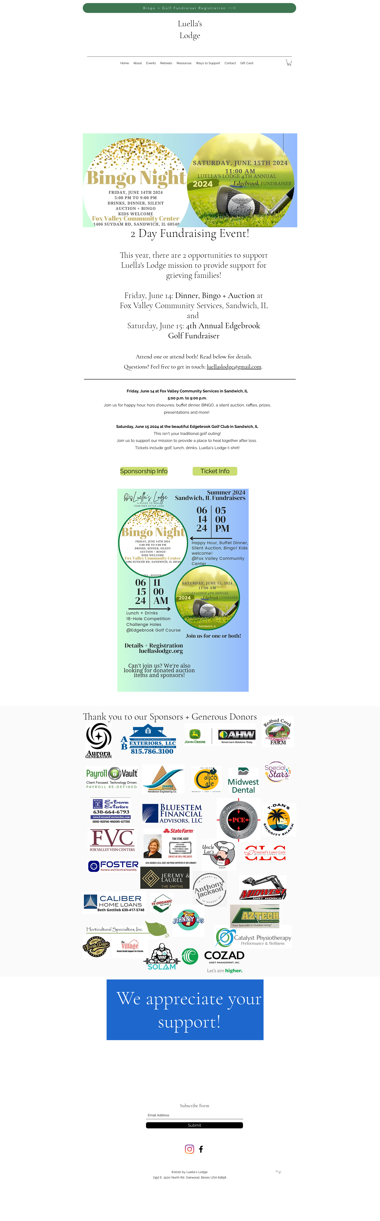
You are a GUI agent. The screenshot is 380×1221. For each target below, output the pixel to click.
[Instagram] (189, 1149)
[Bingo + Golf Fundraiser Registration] (189, 8)
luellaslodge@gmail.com (234, 366)
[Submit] (194, 1125)
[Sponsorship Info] (144, 471)
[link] (289, 63)
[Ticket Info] (215, 471)
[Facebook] (201, 1149)
